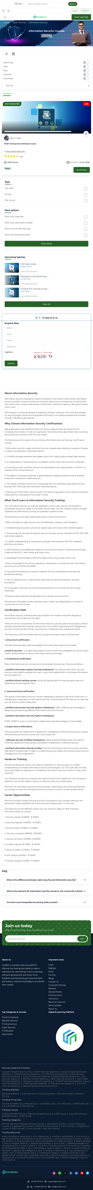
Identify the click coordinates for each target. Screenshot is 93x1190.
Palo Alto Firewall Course (39, 1114)
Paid (5, 70)
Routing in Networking (55, 1150)
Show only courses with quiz (18, 229)
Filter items (46, 244)
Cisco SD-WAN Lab (10, 1106)
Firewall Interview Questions (27, 1074)
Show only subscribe (14, 216)
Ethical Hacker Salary (26, 1153)
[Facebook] (72, 1173)
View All (46, 304)
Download (8, 78)
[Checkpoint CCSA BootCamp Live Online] (12, 280)
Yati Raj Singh (25, 279)
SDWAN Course (9, 1116)
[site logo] (40, 17)
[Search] (52, 4)
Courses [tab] (7, 93)
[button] (46, 880)
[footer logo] (10, 1172)
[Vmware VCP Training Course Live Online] (12, 292)
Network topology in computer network (69, 1155)
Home (7, 22)
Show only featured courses (17, 235)
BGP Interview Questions (62, 1079)
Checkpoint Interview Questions (37, 1081)
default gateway (83, 1141)
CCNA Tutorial (8, 1160)
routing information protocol (67, 1139)
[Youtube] (83, 1173)
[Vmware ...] (34, 289)
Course (8, 194)
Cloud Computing (46, 1094)
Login (75, 11)
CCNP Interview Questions (35, 1083)
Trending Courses (10, 1110)
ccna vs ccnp (81, 1136)
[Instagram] (55, 1173)
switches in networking (62, 1136)
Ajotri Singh (15, 138)
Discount (7, 74)
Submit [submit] (11, 363)
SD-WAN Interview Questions (68, 1081)
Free (5, 66)
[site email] (57, 1186)
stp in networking (36, 1148)
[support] (55, 1181)
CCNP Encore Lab (80, 1104)
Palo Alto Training (51, 1128)
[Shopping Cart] (4, 11)
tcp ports (42, 1146)
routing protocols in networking (64, 1146)
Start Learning (81, 17)
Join (82, 939)
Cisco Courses (67, 1126)
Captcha (8, 352)
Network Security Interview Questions (40, 1086)
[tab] (46, 880)
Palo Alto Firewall (65, 1094)
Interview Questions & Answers (16, 1068)
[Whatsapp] (36, 318)
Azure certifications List (27, 1157)
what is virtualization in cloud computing (54, 1141)
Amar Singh (24, 291)
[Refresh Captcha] (50, 356)
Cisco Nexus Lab (47, 1104)
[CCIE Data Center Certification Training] (12, 267)
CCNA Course (25, 1116)
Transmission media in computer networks (58, 1153)
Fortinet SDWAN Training (13, 1114)
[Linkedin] (77, 1173)
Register (86, 11)
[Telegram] (88, 1173)
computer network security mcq (17, 1072)
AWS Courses (18, 1128)
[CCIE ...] (29, 264)
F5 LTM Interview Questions (55, 1074)
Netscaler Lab (31, 1104)
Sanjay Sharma (26, 266)
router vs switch (28, 1146)
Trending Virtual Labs (11, 1100)
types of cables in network (59, 1148)
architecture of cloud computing (37, 1139)
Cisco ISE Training (77, 1114)
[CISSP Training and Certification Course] (46, 117)
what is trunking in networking (16, 1136)
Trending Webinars (10, 1090)
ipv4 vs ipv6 (59, 1143)
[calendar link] (86, 133)
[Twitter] (66, 1173)
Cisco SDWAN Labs (50, 1157)
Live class (9, 188)
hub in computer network (16, 1143)
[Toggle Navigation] (5, 17)
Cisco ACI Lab (63, 1104)
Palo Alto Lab (28, 1106)
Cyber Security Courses (22, 1126)
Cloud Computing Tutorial (74, 1157)
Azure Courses (33, 1128)
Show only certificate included (18, 223)
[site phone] (38, 1186)
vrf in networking (41, 1136)
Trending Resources (11, 1132)
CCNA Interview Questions (62, 1083)
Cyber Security (19, 22)
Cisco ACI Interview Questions (36, 1076)
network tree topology (41, 1143)
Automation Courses (56, 1124)
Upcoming (8, 62)
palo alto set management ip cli (27, 1150)
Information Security (38, 22)
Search (72, 4)
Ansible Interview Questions (65, 1076)
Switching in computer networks (33, 1155)
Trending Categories (11, 1120)
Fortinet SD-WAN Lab (12, 1104)
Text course (10, 200)
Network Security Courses (32, 1124)
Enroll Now (82, 170)
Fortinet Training (9, 1124)
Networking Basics (10, 1094)
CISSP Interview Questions (46, 1072)
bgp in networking (10, 1139)
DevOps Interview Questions (36, 1079)
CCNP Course (60, 1114)
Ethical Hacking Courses (47, 1126)
